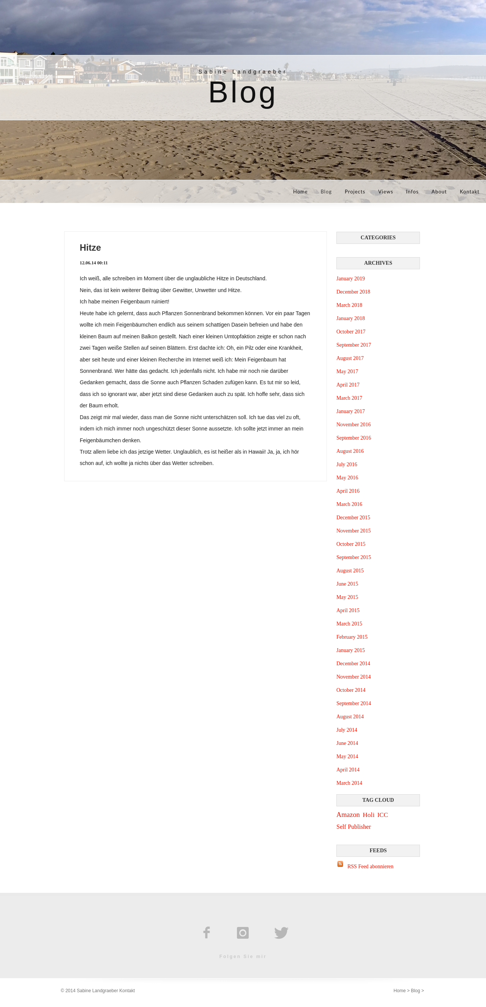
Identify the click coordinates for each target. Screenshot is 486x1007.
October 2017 (351, 332)
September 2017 (353, 345)
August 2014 (350, 717)
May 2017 (347, 371)
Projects (355, 192)
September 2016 (353, 438)
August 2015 (350, 570)
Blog (326, 192)
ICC (382, 814)
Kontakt (470, 192)
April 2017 (348, 385)
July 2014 (346, 730)
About (439, 192)
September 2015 (353, 557)
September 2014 (353, 703)
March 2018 (349, 305)
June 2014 (347, 743)
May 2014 (347, 756)
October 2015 (351, 544)
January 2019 (350, 278)
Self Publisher (353, 826)
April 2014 (348, 770)
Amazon (348, 814)
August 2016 (350, 451)
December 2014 (353, 663)
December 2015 (353, 517)
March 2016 (349, 504)
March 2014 (349, 783)
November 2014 (353, 677)
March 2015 (349, 624)
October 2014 (351, 690)
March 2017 (349, 398)
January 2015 (350, 650)
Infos (412, 192)
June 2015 (347, 584)
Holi (368, 814)
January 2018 (350, 318)
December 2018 (353, 292)
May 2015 (347, 597)
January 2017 (350, 411)
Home (300, 192)
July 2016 (346, 464)
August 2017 (350, 358)
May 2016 (347, 478)
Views (385, 192)
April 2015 (348, 610)
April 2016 (348, 491)
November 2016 (353, 424)
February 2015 (352, 637)
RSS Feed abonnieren (370, 866)
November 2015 (353, 531)
